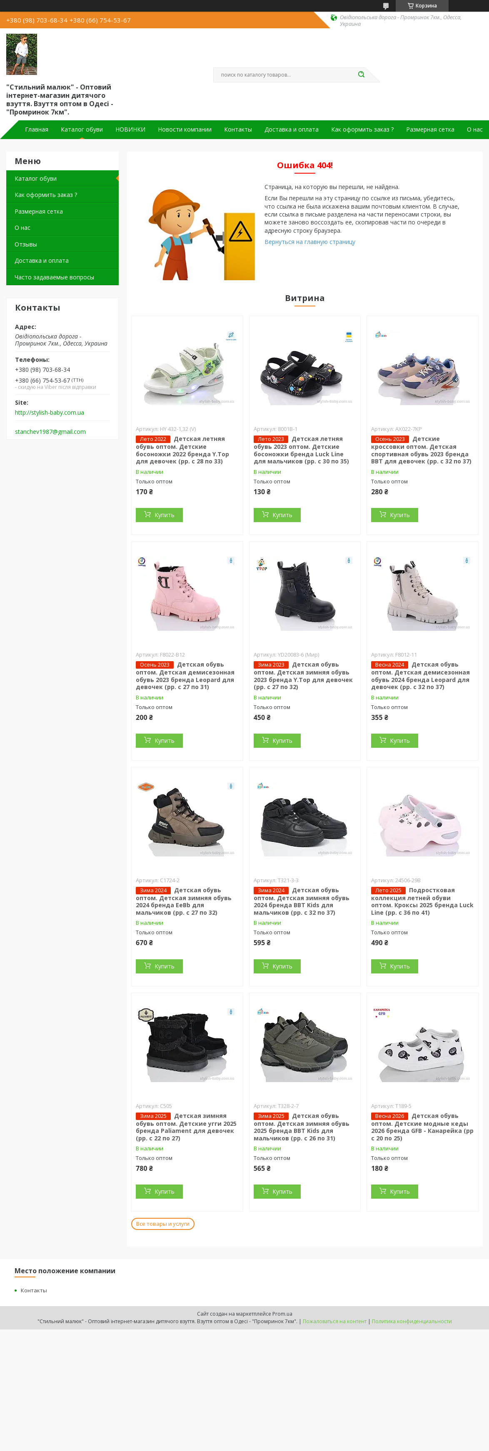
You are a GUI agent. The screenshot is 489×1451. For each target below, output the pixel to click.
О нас (475, 129)
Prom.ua (282, 1313)
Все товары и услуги (163, 1223)
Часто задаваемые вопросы (54, 277)
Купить (165, 515)
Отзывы (26, 244)
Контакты (238, 129)
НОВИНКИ (130, 129)
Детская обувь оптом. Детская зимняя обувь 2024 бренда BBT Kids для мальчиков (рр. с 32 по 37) (301, 901)
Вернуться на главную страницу (309, 242)
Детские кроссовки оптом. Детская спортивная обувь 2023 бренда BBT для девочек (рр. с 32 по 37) (421, 450)
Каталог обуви (82, 129)
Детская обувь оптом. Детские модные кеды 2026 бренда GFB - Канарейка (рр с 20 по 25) (422, 1127)
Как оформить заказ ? (362, 129)
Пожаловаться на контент (335, 1321)
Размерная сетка (430, 129)
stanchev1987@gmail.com (50, 432)
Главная (36, 129)
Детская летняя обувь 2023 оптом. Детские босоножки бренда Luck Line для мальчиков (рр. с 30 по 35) (301, 450)
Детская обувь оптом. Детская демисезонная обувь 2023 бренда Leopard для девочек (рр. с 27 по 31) (185, 675)
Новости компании (185, 129)
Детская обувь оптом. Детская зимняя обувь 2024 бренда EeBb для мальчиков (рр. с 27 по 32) (184, 901)
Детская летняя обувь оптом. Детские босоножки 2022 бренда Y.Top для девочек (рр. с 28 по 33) (182, 450)
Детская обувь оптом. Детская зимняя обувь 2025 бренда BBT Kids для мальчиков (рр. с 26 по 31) (301, 1127)
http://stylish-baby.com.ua (49, 412)
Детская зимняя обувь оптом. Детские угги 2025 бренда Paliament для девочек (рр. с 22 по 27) (186, 1127)
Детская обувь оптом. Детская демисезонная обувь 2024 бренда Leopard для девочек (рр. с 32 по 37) (420, 675)
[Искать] (361, 74)
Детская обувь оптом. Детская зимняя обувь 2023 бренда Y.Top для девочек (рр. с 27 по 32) (303, 675)
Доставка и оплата (291, 129)
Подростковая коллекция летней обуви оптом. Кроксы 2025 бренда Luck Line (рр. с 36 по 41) (422, 901)
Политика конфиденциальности (412, 1321)
